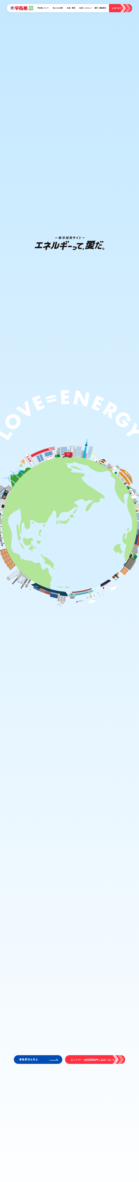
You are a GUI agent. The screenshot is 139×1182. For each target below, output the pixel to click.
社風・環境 (71, 8)
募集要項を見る (28, 1059)
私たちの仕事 (58, 8)
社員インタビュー (85, 8)
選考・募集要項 (100, 8)
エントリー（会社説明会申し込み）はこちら (93, 1059)
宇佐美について (43, 8)
